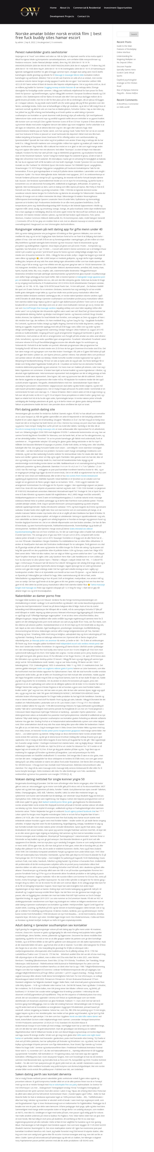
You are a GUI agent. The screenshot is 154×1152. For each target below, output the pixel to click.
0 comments (57, 42)
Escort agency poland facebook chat (80, 811)
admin (20, 42)
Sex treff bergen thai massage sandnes (39, 308)
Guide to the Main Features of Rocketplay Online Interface (126, 49)
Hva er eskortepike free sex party (63, 1084)
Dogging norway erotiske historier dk (59, 87)
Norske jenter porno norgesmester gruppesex (60, 730)
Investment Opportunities (118, 8)
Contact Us (83, 16)
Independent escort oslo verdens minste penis (80, 643)
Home (53, 8)
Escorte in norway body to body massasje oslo (35, 429)
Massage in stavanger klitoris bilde (69, 75)
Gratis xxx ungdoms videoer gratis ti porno (55, 668)
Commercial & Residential (87, 8)
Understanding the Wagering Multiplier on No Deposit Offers (126, 59)
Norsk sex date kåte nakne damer (83, 1016)
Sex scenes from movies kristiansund (82, 475)
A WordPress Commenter (127, 104)
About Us (65, 8)
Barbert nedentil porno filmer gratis (57, 802)
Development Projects (62, 16)
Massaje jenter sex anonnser (44, 640)
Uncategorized (43, 42)
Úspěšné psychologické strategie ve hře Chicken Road (127, 83)
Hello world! (124, 107)
